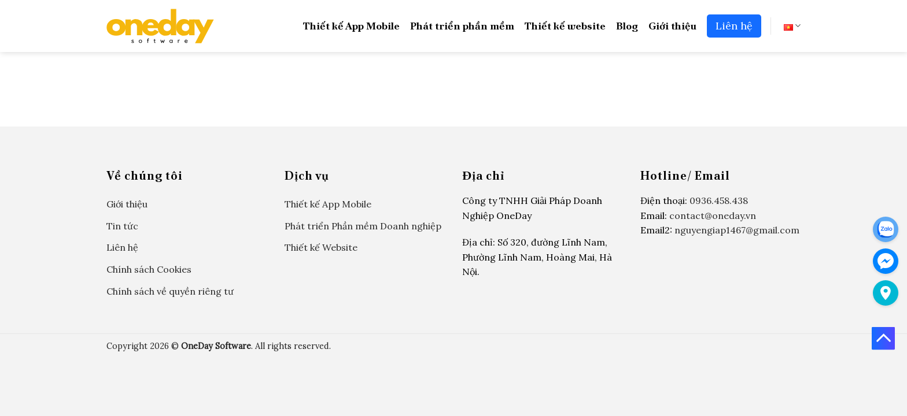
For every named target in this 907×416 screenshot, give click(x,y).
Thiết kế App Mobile (351, 25)
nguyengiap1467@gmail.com (736, 230)
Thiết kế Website (321, 247)
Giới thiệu (672, 25)
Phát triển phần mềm (462, 25)
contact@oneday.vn (712, 215)
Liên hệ (734, 25)
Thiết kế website (565, 25)
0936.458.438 (719, 200)
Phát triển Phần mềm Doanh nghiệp (363, 226)
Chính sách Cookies (148, 269)
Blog (627, 25)
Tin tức (122, 226)
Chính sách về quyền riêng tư (170, 291)
